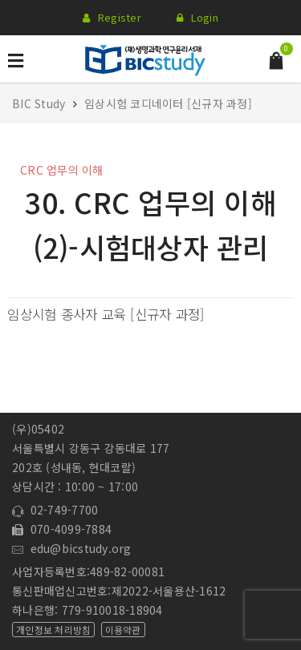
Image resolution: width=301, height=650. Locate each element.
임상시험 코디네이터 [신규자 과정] (168, 103)
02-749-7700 (55, 510)
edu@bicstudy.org (72, 548)
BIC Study (40, 103)
